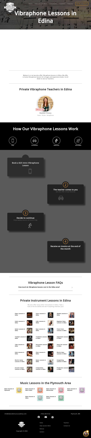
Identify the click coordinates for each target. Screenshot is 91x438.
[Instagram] (52, 417)
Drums (44, 115)
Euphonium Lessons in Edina (62, 337)
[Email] (46, 417)
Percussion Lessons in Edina (41, 345)
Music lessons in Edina (30, 397)
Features (70, 4)
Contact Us (67, 426)
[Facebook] (39, 417)
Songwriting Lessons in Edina (61, 360)
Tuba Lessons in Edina (19, 345)
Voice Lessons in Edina (41, 314)
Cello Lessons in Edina (40, 322)
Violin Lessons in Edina (20, 322)
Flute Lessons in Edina (40, 353)
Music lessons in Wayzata (72, 389)
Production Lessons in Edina (62, 368)
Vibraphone (50, 115)
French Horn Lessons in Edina (61, 329)
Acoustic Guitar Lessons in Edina (19, 368)
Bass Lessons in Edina (40, 329)
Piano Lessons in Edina (20, 314)
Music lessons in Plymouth (9, 389)
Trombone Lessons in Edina (41, 337)
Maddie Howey (45, 113)
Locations (62, 4)
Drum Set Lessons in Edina (62, 345)
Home (30, 4)
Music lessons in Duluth (51, 397)
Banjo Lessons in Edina (41, 360)
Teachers (66, 422)
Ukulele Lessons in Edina (62, 314)
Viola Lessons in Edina (19, 353)
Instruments (53, 4)
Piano (39, 115)
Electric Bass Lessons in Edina (61, 353)
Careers (42, 432)
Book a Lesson (82, 4)
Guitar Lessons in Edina (20, 329)
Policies (42, 429)
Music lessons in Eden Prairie (30, 389)
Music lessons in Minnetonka (51, 389)
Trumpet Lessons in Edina (20, 337)
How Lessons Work (41, 4)
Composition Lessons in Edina (40, 368)
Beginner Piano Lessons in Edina (61, 322)
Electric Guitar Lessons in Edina (19, 360)
